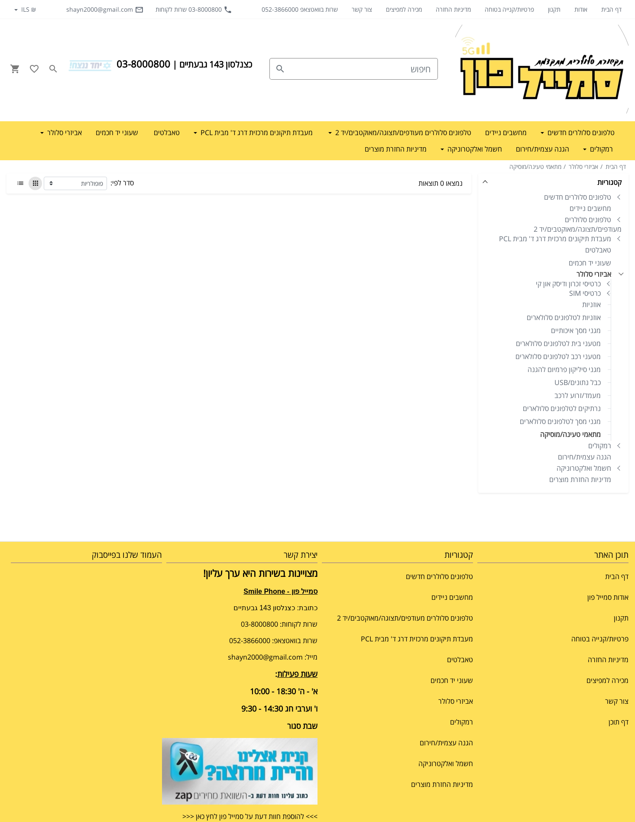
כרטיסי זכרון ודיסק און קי (568, 283)
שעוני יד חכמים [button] (117, 132)
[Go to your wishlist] (34, 69)
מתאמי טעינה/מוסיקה (535, 166)
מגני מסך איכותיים (576, 330)
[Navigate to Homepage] (542, 69)
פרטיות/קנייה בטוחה (509, 9)
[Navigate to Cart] (15, 69)
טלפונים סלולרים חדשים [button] (580, 132)
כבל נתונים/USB (577, 382)
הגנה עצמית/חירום (584, 457)
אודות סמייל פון (608, 597)
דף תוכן (619, 722)
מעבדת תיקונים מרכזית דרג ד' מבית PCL (555, 238)
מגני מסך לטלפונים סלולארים (560, 421)
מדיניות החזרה (453, 9)
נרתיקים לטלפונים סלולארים (562, 408)
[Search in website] (53, 69)
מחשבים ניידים (590, 208)
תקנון (554, 9)
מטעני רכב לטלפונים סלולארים (558, 356)
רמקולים (599, 445)
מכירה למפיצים (404, 9)
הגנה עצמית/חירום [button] (542, 149)
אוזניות (591, 304)
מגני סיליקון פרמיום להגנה (564, 369)
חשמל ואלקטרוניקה (584, 468)
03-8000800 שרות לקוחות (194, 9)
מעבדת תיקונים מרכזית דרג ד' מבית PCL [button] (256, 132)
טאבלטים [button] (167, 132)
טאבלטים (598, 250)
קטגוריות (609, 182)
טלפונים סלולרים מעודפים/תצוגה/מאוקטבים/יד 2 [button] (402, 132)
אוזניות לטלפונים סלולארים (564, 317)
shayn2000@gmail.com (104, 9)
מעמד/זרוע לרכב (577, 395)
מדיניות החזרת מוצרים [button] (396, 149)
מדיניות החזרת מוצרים (580, 479)
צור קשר (362, 9)
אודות (580, 9)
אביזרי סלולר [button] (63, 132)
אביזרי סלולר (583, 166)
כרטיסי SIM (585, 293)
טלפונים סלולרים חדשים (577, 197)
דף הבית (611, 9)
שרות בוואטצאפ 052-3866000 (300, 9)
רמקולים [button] (600, 149)
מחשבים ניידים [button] (506, 132)
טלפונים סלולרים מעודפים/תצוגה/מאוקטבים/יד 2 (578, 224)
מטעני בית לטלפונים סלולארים (558, 343)
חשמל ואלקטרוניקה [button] (474, 149)
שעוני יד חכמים (590, 263)
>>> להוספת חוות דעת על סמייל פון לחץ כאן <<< (250, 816)
